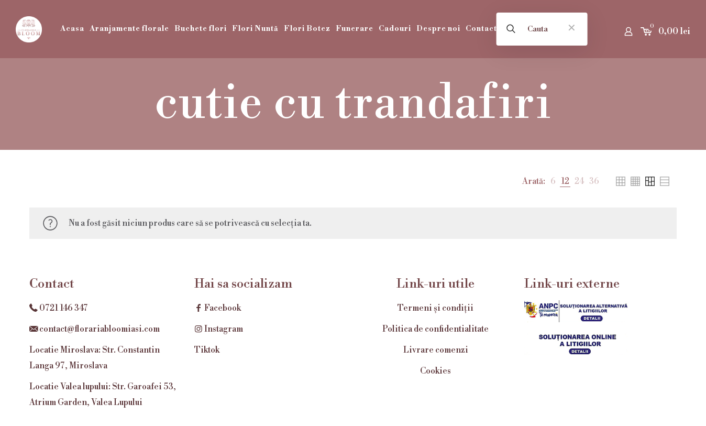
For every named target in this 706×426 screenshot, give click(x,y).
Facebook (217, 308)
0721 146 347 (63, 308)
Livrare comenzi (435, 350)
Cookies (435, 371)
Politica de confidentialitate (435, 329)
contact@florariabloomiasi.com (99, 329)
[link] (553, 181)
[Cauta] (541, 29)
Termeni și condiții (435, 308)
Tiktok (206, 350)
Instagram (218, 329)
